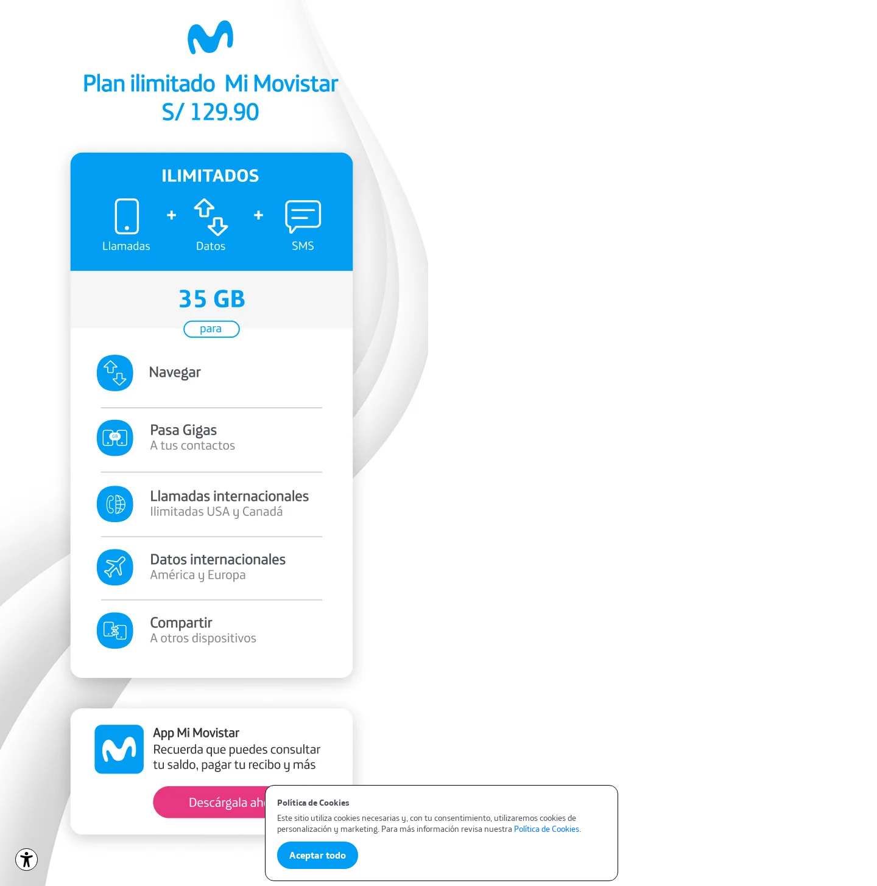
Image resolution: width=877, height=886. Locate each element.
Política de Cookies (546, 828)
